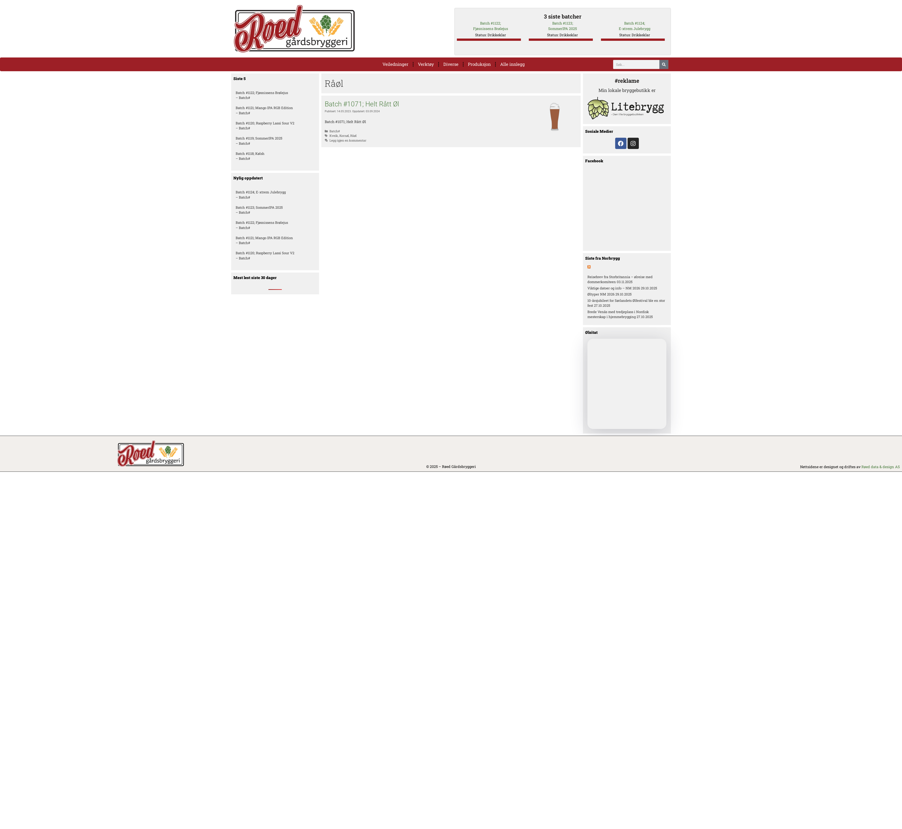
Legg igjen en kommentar (347, 140)
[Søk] (663, 64)
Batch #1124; (634, 23)
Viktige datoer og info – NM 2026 (613, 288)
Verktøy (426, 64)
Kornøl (344, 136)
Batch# (334, 131)
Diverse (450, 64)
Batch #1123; (562, 23)
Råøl (353, 136)
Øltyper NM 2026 (600, 294)
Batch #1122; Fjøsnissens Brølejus (262, 92)
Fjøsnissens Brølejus (490, 28)
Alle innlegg (512, 64)
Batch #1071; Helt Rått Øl (362, 104)
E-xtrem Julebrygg (634, 28)
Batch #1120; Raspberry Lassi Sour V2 (265, 123)
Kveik (333, 136)
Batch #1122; (490, 23)
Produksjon (479, 64)
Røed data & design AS (880, 467)
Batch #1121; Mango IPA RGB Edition (264, 108)
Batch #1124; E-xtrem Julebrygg (261, 192)
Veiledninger (395, 64)
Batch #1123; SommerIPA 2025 (259, 207)
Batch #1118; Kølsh (250, 153)
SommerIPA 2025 (562, 28)
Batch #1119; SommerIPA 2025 (259, 138)
